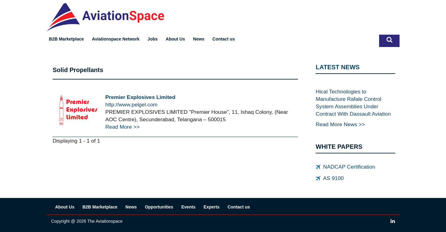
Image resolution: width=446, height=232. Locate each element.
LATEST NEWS (338, 67)
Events (188, 206)
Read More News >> (340, 124)
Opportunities (159, 206)
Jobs (152, 39)
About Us (175, 39)
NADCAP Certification (349, 167)
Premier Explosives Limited (140, 97)
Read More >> (122, 127)
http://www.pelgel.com (131, 104)
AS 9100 (333, 178)
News (198, 39)
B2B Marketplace (66, 39)
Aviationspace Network (116, 39)
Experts (211, 206)
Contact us (223, 39)
